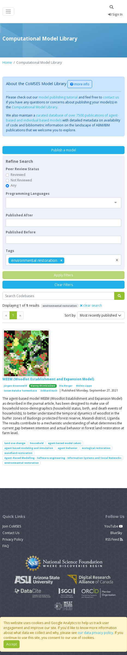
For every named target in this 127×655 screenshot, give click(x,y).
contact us (111, 97)
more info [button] (79, 84)
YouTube (113, 526)
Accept (11, 644)
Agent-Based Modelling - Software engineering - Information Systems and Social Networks (62, 458)
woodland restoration (18, 453)
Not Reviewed (21, 180)
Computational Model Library (34, 107)
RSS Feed (114, 539)
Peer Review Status (22, 169)
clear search (91, 305)
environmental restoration (21, 463)
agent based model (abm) (64, 443)
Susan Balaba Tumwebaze (20, 390)
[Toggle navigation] (8, 11)
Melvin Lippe (84, 385)
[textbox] (63, 223)
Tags (10, 251)
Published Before (21, 232)
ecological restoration (96, 448)
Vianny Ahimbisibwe (43, 385)
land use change (14, 443)
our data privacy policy (95, 632)
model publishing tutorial (58, 97)
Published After (19, 215)
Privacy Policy (12, 539)
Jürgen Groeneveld (15, 385)
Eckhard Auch (49, 390)
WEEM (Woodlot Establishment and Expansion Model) (48, 379)
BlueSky (116, 533)
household (37, 443)
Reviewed (18, 175)
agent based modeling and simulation (28, 448)
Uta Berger (65, 385)
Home (7, 62)
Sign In (115, 14)
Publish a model (63, 150)
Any (13, 185)
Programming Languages (28, 194)
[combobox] (63, 202)
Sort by (70, 315)
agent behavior (67, 448)
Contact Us (10, 533)
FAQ (5, 546)
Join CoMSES (11, 526)
